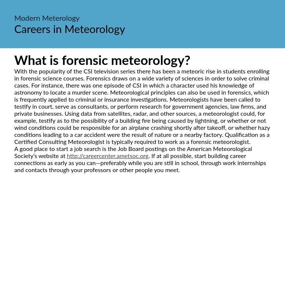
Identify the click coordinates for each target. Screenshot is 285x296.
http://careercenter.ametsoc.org (107, 155)
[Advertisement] (142, 243)
